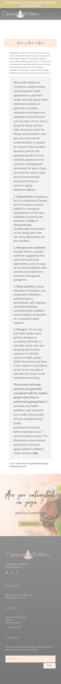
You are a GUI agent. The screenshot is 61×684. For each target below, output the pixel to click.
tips (35, 453)
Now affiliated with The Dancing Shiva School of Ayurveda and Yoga (30, 4)
